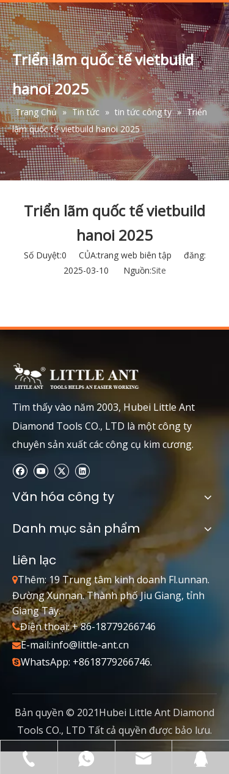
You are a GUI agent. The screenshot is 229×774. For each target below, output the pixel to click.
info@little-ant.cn (90, 645)
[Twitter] (61, 471)
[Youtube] (40, 471)
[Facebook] (19, 471)
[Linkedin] (82, 471)
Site (158, 270)
